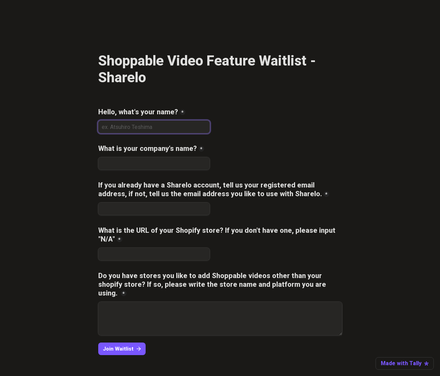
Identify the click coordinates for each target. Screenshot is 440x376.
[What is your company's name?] (154, 163)
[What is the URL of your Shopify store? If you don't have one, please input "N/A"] (154, 254)
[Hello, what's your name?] (154, 127)
